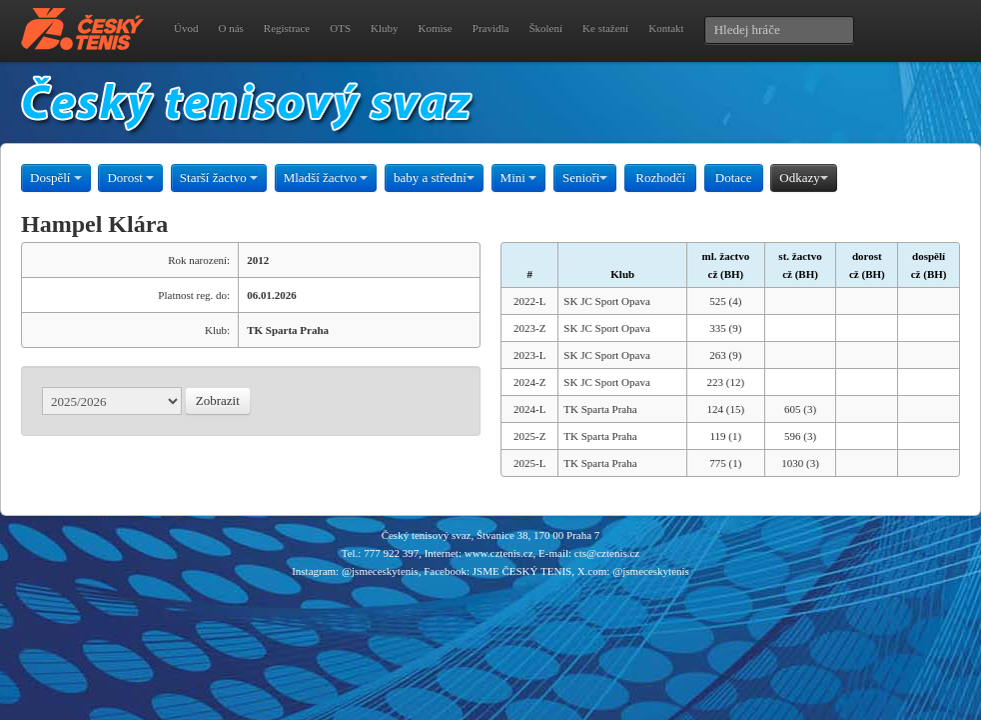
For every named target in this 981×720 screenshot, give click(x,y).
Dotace (733, 177)
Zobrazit (218, 400)
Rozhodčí (660, 177)
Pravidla (491, 28)
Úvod (186, 28)
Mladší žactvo (326, 177)
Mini (518, 177)
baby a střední (434, 177)
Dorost (130, 177)
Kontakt (665, 28)
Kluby (385, 28)
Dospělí (56, 177)
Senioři (585, 177)
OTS (340, 28)
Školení (545, 28)
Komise (436, 28)
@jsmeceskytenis (380, 571)
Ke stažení (605, 28)
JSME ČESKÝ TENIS (522, 571)
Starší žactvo (219, 177)
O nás (230, 28)
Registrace (287, 28)
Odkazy (803, 177)
